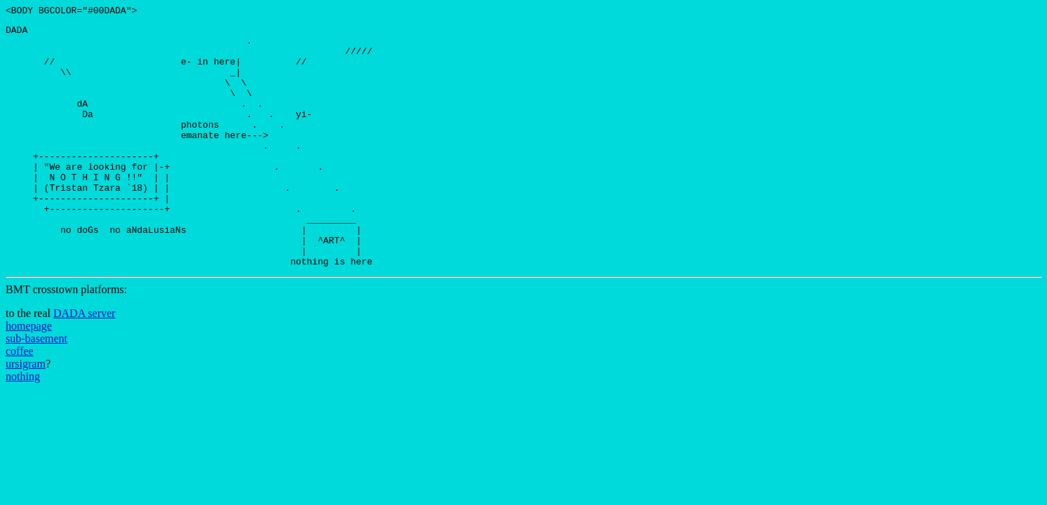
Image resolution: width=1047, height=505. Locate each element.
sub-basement (36, 389)
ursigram (26, 414)
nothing (23, 427)
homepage (29, 376)
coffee (20, 402)
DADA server (84, 364)
